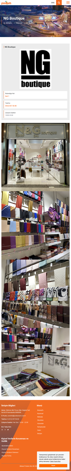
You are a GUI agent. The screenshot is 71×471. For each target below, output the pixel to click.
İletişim (39, 433)
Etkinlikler (40, 420)
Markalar (40, 417)
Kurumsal (40, 413)
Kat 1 (7, 96)
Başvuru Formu (6, 456)
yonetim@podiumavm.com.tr (16, 416)
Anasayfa (9, 23)
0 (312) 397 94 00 (13, 419)
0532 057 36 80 (11, 106)
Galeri (39, 430)
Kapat (53, 465)
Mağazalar (19, 23)
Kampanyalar (41, 427)
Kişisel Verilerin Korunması (10, 449)
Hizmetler (40, 423)
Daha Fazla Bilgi (55, 461)
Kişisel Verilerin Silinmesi (10, 452)
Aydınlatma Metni (7, 446)
